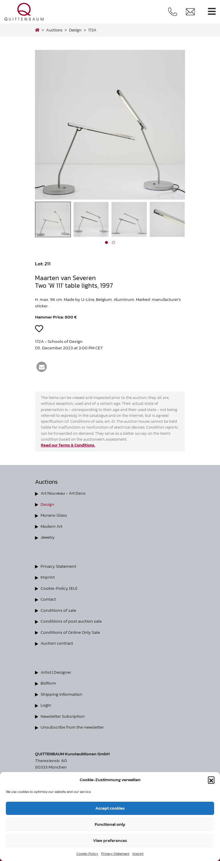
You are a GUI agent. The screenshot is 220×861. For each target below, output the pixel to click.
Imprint (138, 853)
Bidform (48, 683)
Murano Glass (54, 515)
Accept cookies (110, 808)
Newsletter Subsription (63, 716)
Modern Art (51, 526)
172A (92, 30)
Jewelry (48, 537)
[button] (211, 780)
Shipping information (61, 694)
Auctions (54, 30)
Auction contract (57, 643)
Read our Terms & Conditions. (68, 445)
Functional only (110, 824)
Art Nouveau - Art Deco (63, 493)
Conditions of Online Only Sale (70, 632)
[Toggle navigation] (212, 11)
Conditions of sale (58, 610)
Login (46, 705)
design (75, 30)
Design (47, 504)
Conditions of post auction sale (71, 621)
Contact (48, 599)
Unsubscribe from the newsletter (72, 727)
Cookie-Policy (87, 853)
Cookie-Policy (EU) (59, 588)
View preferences (110, 840)
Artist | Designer (56, 672)
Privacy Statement (115, 853)
